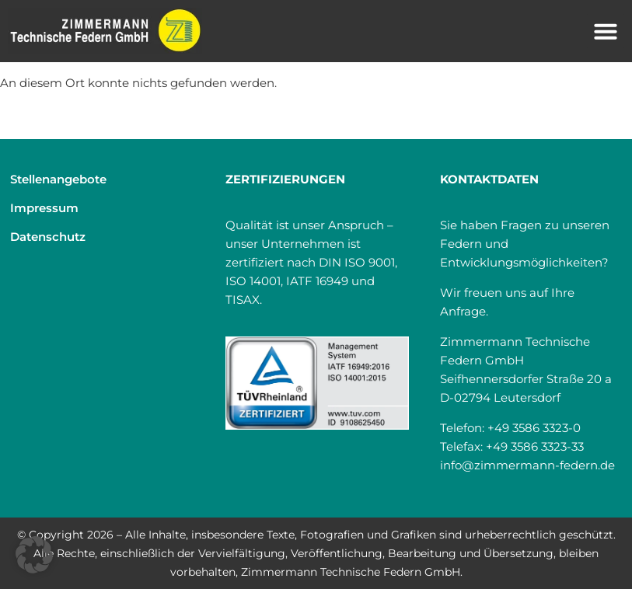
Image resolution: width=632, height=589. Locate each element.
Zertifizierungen (285, 179)
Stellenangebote (58, 179)
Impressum (44, 207)
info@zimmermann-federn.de (527, 465)
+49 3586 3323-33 (535, 446)
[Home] (105, 31)
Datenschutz (48, 236)
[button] (605, 31)
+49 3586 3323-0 (534, 427)
